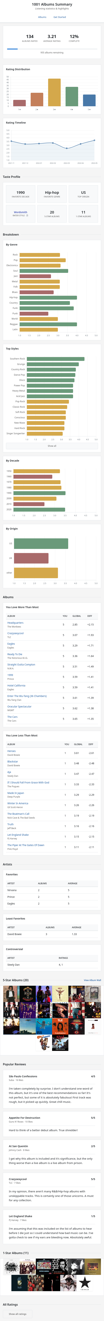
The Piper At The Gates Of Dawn (25, 845)
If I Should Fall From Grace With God (28, 782)
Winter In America (17, 803)
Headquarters (15, 622)
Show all (52, 445)
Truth (10, 824)
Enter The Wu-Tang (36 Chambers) (27, 696)
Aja (9, 772)
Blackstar (12, 761)
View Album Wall (92, 980)
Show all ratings (17, 1314)
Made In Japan (15, 793)
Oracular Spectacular (19, 706)
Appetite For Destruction (24, 1117)
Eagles (11, 643)
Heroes (11, 751)
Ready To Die (14, 654)
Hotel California (16, 685)
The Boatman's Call (18, 813)
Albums (42, 17)
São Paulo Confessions (23, 1076)
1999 (10, 675)
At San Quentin (18, 1146)
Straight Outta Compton (21, 664)
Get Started (60, 17)
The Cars (12, 716)
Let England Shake (18, 834)
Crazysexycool (15, 633)
